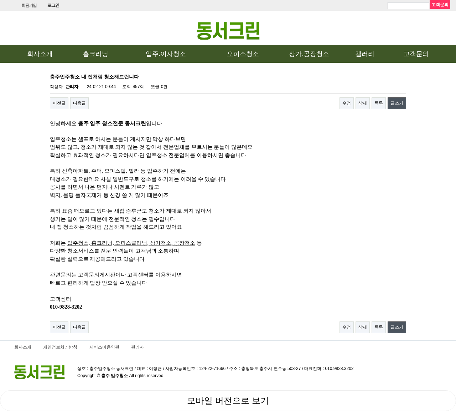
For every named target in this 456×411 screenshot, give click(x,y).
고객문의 (416, 53)
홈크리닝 (95, 53)
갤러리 (364, 53)
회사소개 (40, 53)
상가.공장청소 (309, 53)
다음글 (79, 103)
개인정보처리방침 (60, 347)
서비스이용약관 (104, 347)
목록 (378, 103)
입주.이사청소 (166, 53)
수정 (346, 103)
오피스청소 (243, 53)
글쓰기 (396, 103)
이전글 (59, 103)
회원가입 (29, 5)
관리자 (137, 347)
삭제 (362, 103)
